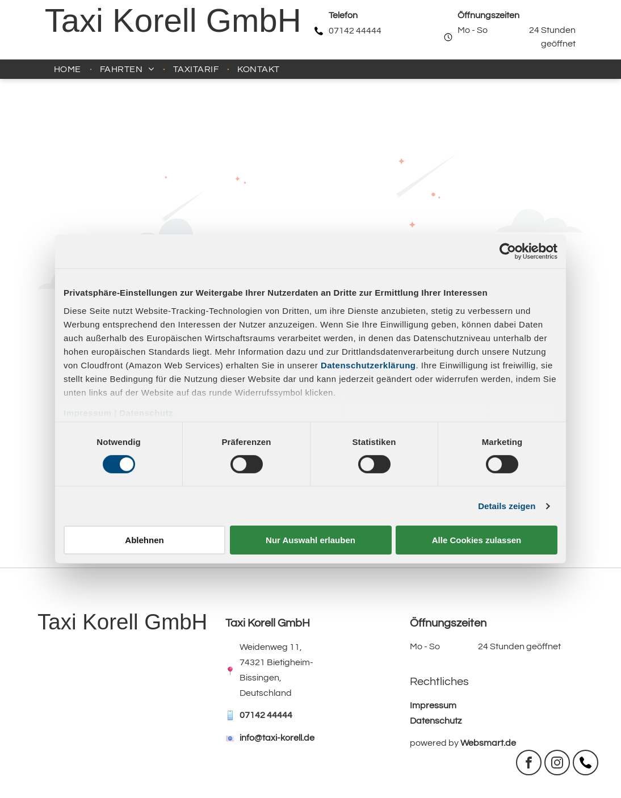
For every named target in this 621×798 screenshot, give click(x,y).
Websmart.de (488, 742)
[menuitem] (68, 69)
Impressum (88, 412)
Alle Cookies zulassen (477, 540)
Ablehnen (144, 540)
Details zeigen (506, 506)
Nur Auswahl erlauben (310, 540)
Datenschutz (146, 412)
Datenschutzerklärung (368, 364)
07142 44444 (355, 30)
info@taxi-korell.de (277, 737)
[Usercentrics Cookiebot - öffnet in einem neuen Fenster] (507, 251)
